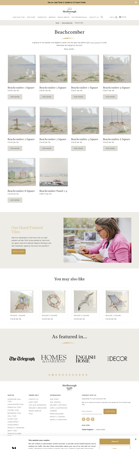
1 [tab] (49, 375)
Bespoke (52, 17)
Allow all (115, 429)
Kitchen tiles (13, 410)
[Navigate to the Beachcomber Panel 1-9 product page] (53, 172)
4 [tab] (59, 375)
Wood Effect (13, 422)
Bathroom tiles (14, 413)
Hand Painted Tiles (15, 404)
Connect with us (89, 395)
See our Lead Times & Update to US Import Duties (66, 2)
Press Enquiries (57, 414)
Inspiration (42, 17)
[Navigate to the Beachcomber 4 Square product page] (85, 120)
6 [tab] (66, 375)
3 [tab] (56, 375)
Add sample (15, 97)
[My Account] (113, 17)
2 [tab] (53, 375)
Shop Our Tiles (19, 17)
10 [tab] (80, 375)
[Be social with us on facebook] (83, 419)
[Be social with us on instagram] (88, 419)
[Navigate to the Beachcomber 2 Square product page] (22, 120)
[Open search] (102, 17)
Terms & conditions (58, 420)
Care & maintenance (58, 408)
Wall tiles (12, 416)
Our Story (31, 17)
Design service (35, 411)
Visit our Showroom (37, 405)
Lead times (33, 402)
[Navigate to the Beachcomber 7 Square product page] (85, 69)
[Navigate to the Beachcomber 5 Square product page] (53, 69)
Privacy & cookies (57, 417)
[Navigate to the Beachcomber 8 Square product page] (22, 172)
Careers (53, 411)
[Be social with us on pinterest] (92, 419)
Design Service (64, 17)
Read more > (69, 49)
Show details (33, 445)
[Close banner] (135, 426)
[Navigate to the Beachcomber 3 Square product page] (53, 120)
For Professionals (79, 17)
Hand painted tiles (67, 23)
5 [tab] (63, 375)
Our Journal (55, 402)
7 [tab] (69, 375)
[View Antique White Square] (22, 305)
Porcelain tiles (14, 407)
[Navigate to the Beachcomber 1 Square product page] (22, 69)
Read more (18, 251)
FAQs (31, 414)
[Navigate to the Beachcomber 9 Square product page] (117, 69)
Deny (115, 436)
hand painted (95, 43)
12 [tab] (86, 375)
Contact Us (94, 17)
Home (57, 23)
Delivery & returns (58, 405)
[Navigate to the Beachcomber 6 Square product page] (117, 120)
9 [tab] (76, 375)
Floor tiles (12, 419)
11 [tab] (83, 375)
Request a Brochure (37, 408)
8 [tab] (73, 375)
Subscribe (110, 411)
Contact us (33, 399)
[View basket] (122, 17)
